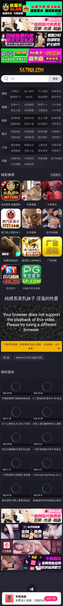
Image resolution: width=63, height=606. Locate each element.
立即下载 (51, 598)
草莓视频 (42, 158)
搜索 (55, 78)
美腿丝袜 (15, 137)
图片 (4, 134)
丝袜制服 (29, 110)
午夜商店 (29, 158)
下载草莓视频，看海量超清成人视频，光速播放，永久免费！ (31, 346)
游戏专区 (56, 91)
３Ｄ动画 (56, 104)
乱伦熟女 (42, 123)
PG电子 (15, 91)
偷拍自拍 (29, 118)
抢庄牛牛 (56, 96)
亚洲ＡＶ (15, 104)
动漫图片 (56, 131)
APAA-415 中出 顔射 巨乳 (29, 357)
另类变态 (56, 123)
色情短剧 (29, 164)
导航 (4, 161)
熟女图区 (42, 137)
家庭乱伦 (29, 144)
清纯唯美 (29, 137)
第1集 (6, 357)
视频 (4, 107)
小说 (4, 147)
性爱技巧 (56, 150)
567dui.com (31, 70)
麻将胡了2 (15, 96)
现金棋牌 (42, 96)
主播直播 (42, 110)
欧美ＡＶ (42, 104)
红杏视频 (15, 164)
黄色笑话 (42, 150)
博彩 (4, 93)
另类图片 (56, 137)
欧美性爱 (56, 118)
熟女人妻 (15, 110)
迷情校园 (15, 150)
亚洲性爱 (15, 118)
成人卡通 (42, 118)
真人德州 (29, 91)
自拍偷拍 (29, 104)
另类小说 (29, 150)
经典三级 (29, 123)
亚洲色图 (29, 131)
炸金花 (29, 96)
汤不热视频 (56, 158)
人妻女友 (42, 144)
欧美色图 (42, 131)
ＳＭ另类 (56, 110)
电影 (4, 120)
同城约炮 (15, 158)
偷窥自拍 (15, 131)
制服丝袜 (15, 123)
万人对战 (42, 91)
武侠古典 (56, 144)
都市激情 (15, 144)
